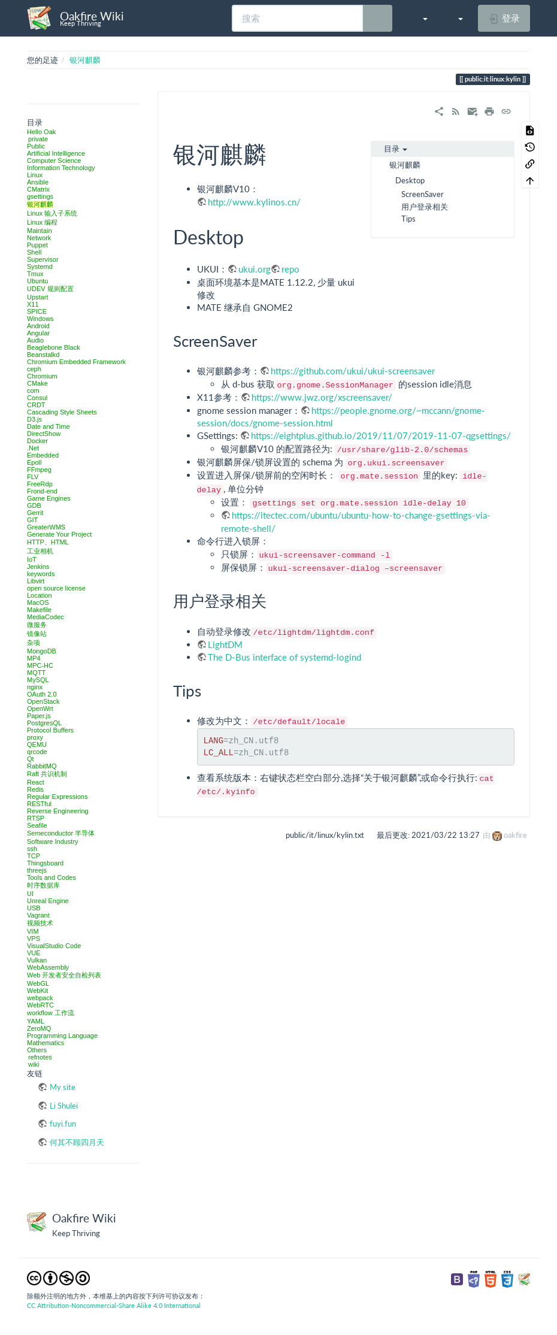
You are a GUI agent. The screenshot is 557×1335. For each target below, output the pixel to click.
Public (36, 146)
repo (290, 269)
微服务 (37, 624)
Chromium (42, 376)
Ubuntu (37, 280)
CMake (37, 383)
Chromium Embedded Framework (76, 361)
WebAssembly (48, 967)
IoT (32, 559)
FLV (32, 476)
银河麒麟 (85, 60)
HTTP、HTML (48, 542)
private (38, 139)
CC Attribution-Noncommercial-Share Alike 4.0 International (114, 1305)
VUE (34, 952)
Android (38, 325)
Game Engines (49, 498)
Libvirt (35, 581)
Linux (35, 174)
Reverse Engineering (58, 811)
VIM (33, 931)
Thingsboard (45, 863)
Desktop (410, 180)
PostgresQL (44, 722)
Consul (37, 397)
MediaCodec (45, 616)
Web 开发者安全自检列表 (64, 975)
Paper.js (39, 715)
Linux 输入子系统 (52, 213)
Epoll (34, 462)
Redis (35, 789)
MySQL (38, 679)
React (35, 782)
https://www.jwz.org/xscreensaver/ (322, 397)
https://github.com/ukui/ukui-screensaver (353, 370)
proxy (35, 737)
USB (34, 908)
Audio (35, 340)
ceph (34, 369)
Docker (37, 440)
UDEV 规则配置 (50, 288)
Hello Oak (41, 131)
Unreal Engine (48, 900)
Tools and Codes (51, 877)
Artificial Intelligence (56, 153)
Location (39, 595)
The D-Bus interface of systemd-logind (284, 657)
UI (30, 893)
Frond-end (42, 491)
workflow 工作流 (50, 1012)
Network (39, 237)
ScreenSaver (422, 194)
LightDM (225, 644)
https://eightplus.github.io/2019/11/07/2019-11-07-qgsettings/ (381, 435)
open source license (56, 588)
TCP (33, 855)
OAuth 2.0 (42, 694)
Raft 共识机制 (47, 773)
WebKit (37, 990)
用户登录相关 (424, 206)
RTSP (35, 818)
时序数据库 (43, 885)
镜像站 (37, 633)
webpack (40, 997)
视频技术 (40, 923)
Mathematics (45, 1042)
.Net (33, 448)
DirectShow (43, 433)
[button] (419, 18)
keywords (41, 573)
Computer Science (54, 160)
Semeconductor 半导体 (61, 833)
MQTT (36, 672)
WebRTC (40, 1005)
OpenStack (43, 701)
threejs (37, 870)
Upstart (37, 297)
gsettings (40, 196)
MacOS (38, 602)
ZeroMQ (39, 1028)
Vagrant (38, 915)
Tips (408, 218)
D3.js (34, 419)
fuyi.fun (63, 1123)
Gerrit (35, 512)
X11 (33, 304)
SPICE (37, 311)
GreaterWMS (46, 527)
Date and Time (48, 426)
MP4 (34, 658)
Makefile (39, 609)
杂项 (33, 642)
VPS (33, 938)
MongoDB (41, 651)
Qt (30, 758)
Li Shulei (64, 1105)
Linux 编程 (42, 222)
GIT (32, 519)
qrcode (37, 751)
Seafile (37, 825)
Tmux (35, 273)
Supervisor (43, 259)
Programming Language (62, 1035)
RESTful (39, 803)
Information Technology (61, 167)
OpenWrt (40, 708)
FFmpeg (39, 469)
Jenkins (38, 566)
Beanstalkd (43, 354)
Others (37, 1050)
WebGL (38, 983)
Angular (38, 333)
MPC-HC (40, 665)
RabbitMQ (42, 766)
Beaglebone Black (53, 347)
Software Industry (52, 841)
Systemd (40, 266)
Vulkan (37, 960)
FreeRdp (40, 484)
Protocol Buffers (50, 730)
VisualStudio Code (54, 945)
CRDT (36, 404)
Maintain (39, 230)
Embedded (43, 455)
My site (62, 1087)
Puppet (37, 245)
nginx (35, 687)
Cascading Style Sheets (62, 412)
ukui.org (254, 269)
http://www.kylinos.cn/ (254, 201)
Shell (34, 252)
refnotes (40, 1057)
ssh (32, 848)
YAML (35, 1021)
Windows (40, 318)
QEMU (37, 744)
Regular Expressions (57, 796)
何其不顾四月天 (77, 1142)
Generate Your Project (59, 534)
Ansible (38, 182)
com (33, 390)
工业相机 (40, 551)
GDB (34, 505)
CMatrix (38, 189)
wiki (33, 1064)
